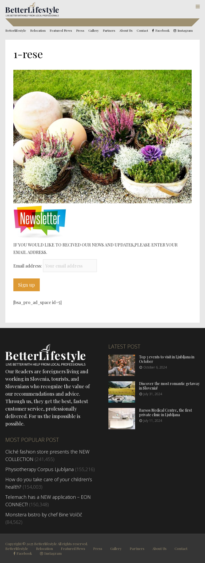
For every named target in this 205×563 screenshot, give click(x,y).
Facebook (162, 30)
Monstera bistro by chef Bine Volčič (43, 514)
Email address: (28, 266)
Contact (142, 30)
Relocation (38, 30)
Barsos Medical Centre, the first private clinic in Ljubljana (165, 412)
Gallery (93, 30)
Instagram (185, 30)
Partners (109, 30)
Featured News (61, 30)
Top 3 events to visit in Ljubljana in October (166, 359)
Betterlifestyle (15, 30)
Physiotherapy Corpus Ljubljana (39, 469)
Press (80, 30)
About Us (126, 30)
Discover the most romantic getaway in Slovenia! (169, 386)
